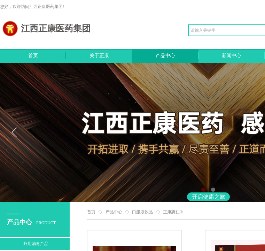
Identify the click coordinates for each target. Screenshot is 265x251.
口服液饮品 (142, 212)
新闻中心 (231, 55)
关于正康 (99, 55)
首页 (33, 55)
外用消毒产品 (35, 243)
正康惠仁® (173, 212)
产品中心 (165, 55)
